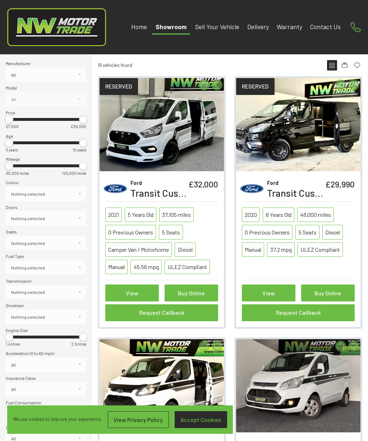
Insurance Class (21, 378)
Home (139, 27)
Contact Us (325, 27)
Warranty (289, 27)
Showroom (171, 27)
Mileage (13, 159)
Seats (11, 231)
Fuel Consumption (23, 402)
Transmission (19, 280)
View (132, 293)
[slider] (9, 119)
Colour (12, 182)
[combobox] (46, 75)
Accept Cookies (200, 419)
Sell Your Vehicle (217, 27)
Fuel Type (15, 256)
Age (9, 135)
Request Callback (161, 312)
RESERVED (118, 86)
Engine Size (17, 330)
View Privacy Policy (138, 419)
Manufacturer (18, 63)
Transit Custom (299, 193)
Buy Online (191, 293)
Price (10, 112)
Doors (11, 207)
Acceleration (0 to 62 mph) (30, 353)
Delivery (258, 27)
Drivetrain (15, 305)
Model (11, 87)
